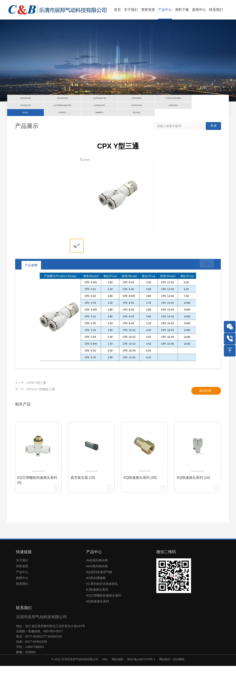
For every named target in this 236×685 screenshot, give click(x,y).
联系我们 (22, 603)
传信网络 (179, 678)
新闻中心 (22, 597)
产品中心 (22, 591)
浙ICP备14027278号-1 (141, 678)
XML (105, 678)
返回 (204, 284)
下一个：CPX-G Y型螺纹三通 (35, 408)
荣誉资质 (22, 585)
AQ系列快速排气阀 (99, 591)
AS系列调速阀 (96, 597)
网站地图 (117, 678)
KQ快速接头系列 (97, 620)
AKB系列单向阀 (97, 579)
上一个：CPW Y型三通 (30, 402)
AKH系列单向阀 (97, 585)
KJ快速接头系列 (97, 608)
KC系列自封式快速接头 (102, 603)
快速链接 (24, 571)
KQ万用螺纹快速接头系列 (103, 614)
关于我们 (22, 579)
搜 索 (213, 144)
